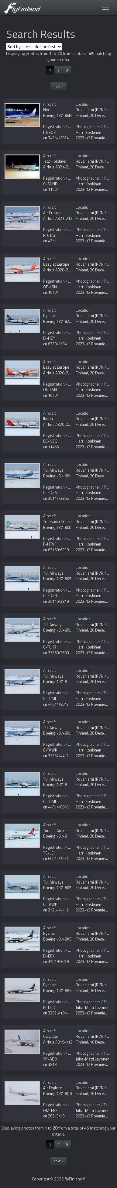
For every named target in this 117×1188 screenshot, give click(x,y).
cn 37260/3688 (56, 653)
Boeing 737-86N (57, 115)
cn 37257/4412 (56, 756)
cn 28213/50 (53, 1116)
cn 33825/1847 (56, 1013)
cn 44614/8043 (56, 704)
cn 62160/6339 (56, 550)
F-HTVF (50, 544)
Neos (48, 110)
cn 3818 (50, 1064)
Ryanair (49, 316)
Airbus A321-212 (57, 218)
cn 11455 (51, 447)
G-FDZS (50, 492)
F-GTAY (49, 235)
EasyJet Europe (56, 264)
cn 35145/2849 (56, 601)
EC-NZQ (50, 441)
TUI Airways (53, 470)
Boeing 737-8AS (57, 939)
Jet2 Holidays (54, 161)
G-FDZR (50, 595)
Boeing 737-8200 (58, 321)
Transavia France (58, 522)
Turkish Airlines (56, 831)
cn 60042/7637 (56, 858)
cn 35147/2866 (56, 498)
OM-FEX (50, 1110)
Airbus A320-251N (59, 270)
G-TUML (50, 698)
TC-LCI (49, 853)
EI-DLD (49, 1007)
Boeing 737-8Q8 (57, 1093)
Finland (82, 115)
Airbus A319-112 (57, 1042)
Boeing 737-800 (57, 527)
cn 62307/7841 (56, 344)
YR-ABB (50, 1059)
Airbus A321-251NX (60, 167)
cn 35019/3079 (56, 961)
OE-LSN (50, 287)
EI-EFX (48, 956)
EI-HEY (49, 338)
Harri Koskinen (88, 132)
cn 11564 (51, 189)
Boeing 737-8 (55, 682)
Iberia (48, 419)
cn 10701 (51, 292)
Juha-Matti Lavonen (92, 1007)
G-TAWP (50, 750)
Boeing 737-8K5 (57, 476)
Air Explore (52, 1088)
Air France (52, 213)
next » (58, 86)
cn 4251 (50, 241)
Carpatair (51, 1036)
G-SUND (50, 184)
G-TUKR (49, 647)
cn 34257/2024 (56, 138)
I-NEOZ (49, 132)
